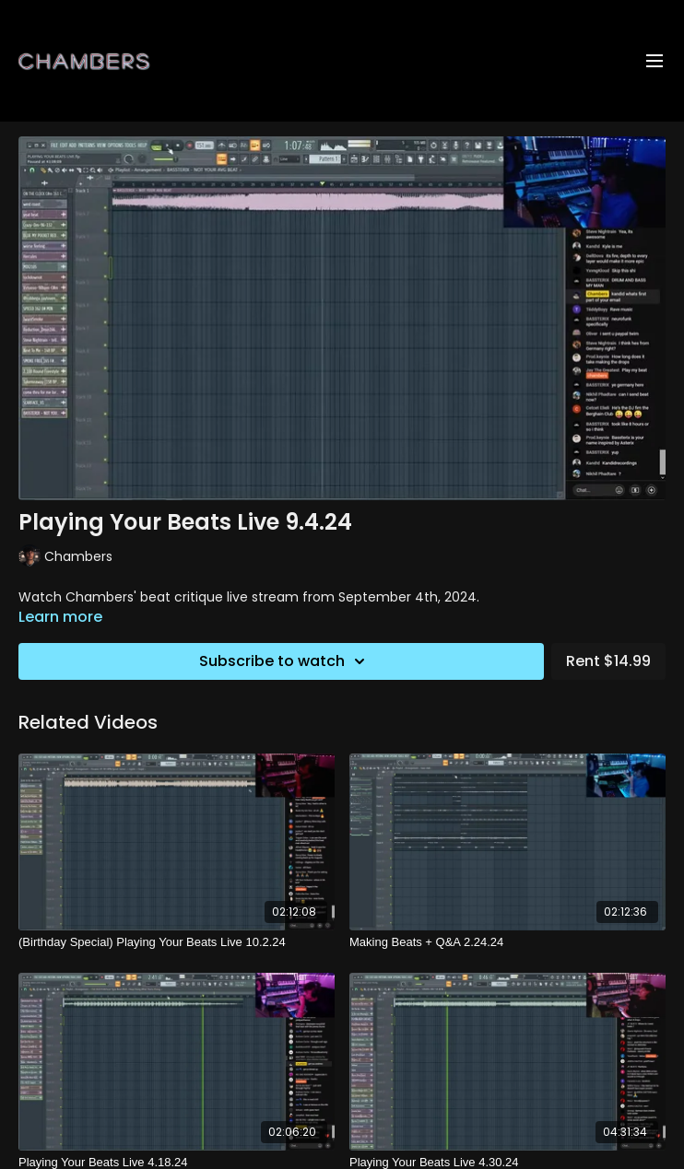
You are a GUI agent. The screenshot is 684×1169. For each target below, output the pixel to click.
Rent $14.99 (608, 661)
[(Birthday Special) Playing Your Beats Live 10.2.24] (176, 942)
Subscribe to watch (285, 661)
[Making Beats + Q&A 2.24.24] (507, 942)
